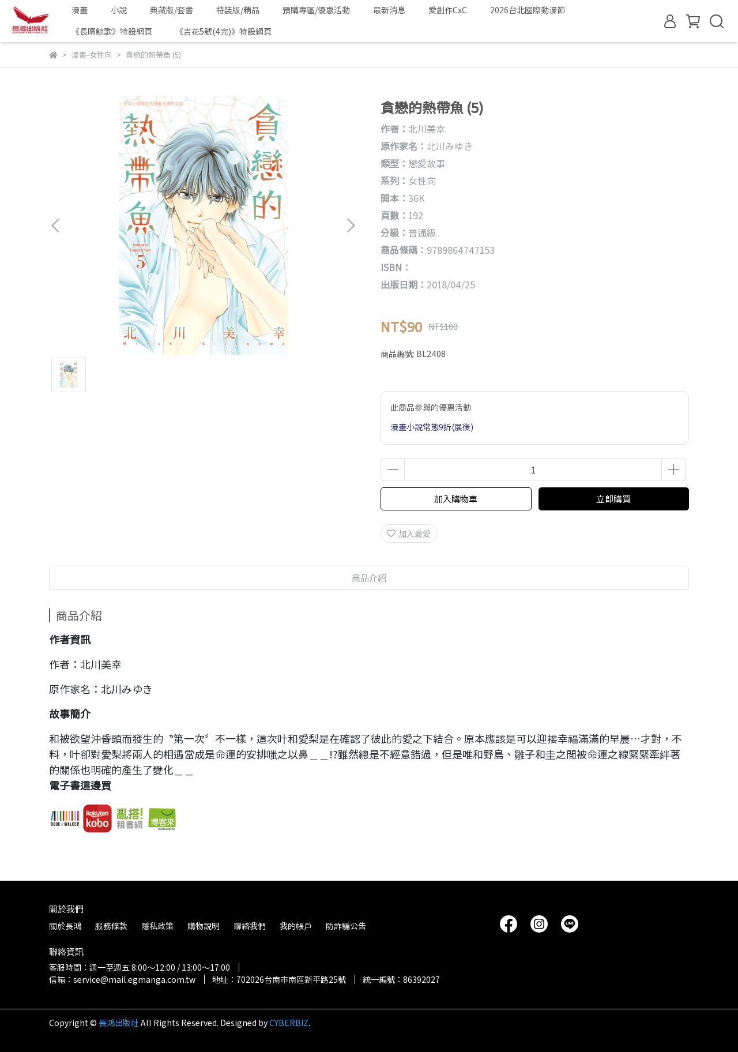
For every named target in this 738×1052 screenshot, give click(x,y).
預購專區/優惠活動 (316, 10)
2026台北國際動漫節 (527, 10)
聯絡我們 (250, 925)
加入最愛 (409, 533)
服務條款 (111, 925)
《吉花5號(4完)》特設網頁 (223, 31)
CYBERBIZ (288, 1022)
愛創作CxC (447, 10)
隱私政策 (157, 925)
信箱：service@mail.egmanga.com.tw (122, 979)
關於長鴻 (65, 925)
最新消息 (389, 10)
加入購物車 (455, 499)
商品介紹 (369, 578)
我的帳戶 (296, 925)
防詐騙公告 (346, 925)
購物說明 (203, 925)
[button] (350, 225)
